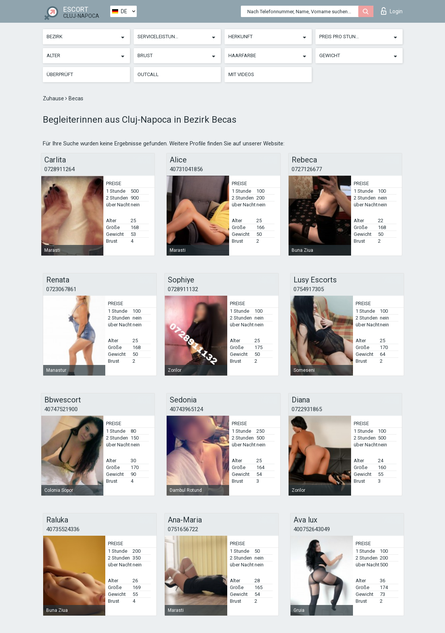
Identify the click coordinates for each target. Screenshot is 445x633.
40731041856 (186, 169)
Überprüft (60, 74)
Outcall (148, 74)
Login (392, 11)
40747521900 (61, 409)
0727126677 (307, 169)
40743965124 (186, 409)
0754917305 (309, 289)
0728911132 (183, 289)
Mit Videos (241, 74)
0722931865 (307, 409)
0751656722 (183, 529)
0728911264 (59, 169)
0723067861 (61, 289)
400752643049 (312, 529)
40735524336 (63, 529)
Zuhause (54, 98)
